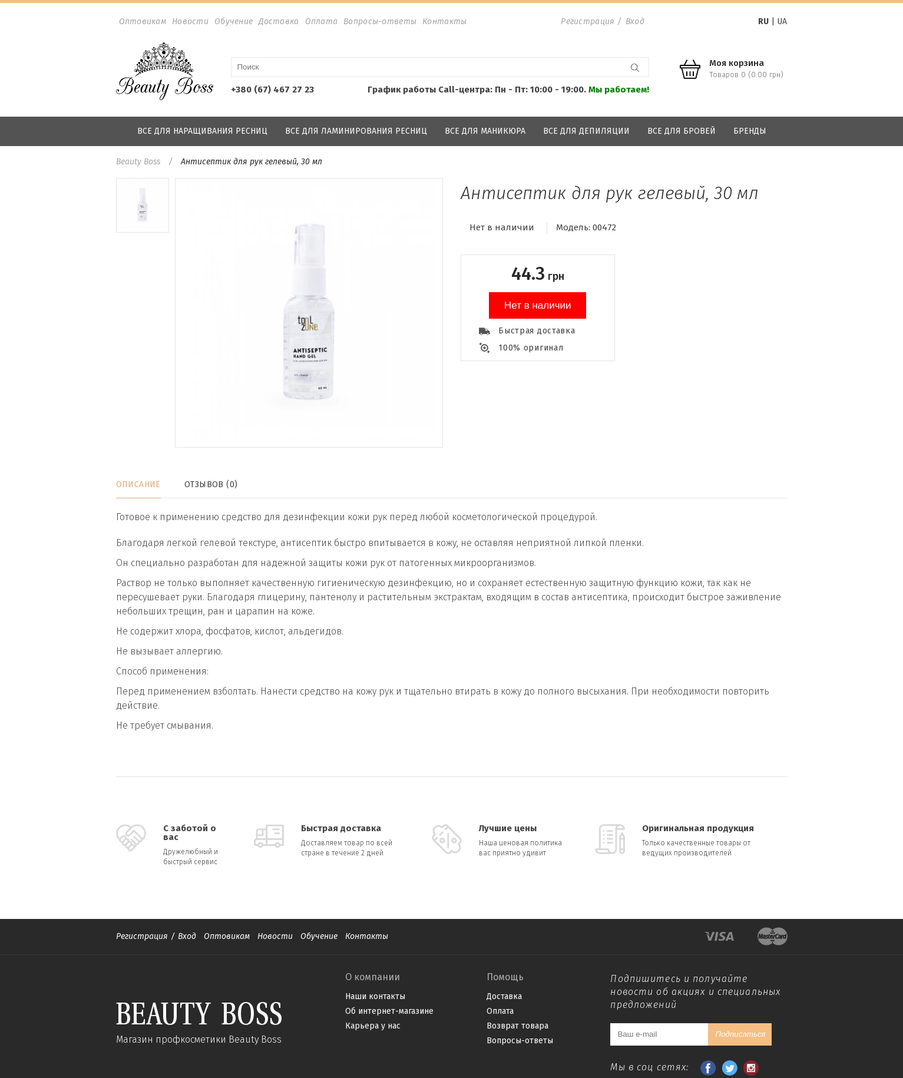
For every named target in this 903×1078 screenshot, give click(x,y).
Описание (138, 485)
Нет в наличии (537, 305)
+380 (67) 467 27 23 (272, 89)
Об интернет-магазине (389, 1011)
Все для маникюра (485, 131)
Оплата (321, 21)
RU (763, 21)
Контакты (444, 21)
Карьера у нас (373, 1026)
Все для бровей (681, 131)
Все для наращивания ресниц (202, 131)
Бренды (749, 131)
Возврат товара (517, 1026)
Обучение (233, 21)
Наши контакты (375, 996)
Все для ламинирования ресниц (356, 131)
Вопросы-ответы (379, 21)
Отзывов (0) (211, 485)
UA (782, 21)
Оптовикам (143, 21)
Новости (190, 21)
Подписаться (740, 1034)
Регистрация (587, 21)
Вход (635, 21)
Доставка (279, 21)
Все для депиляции (586, 131)
